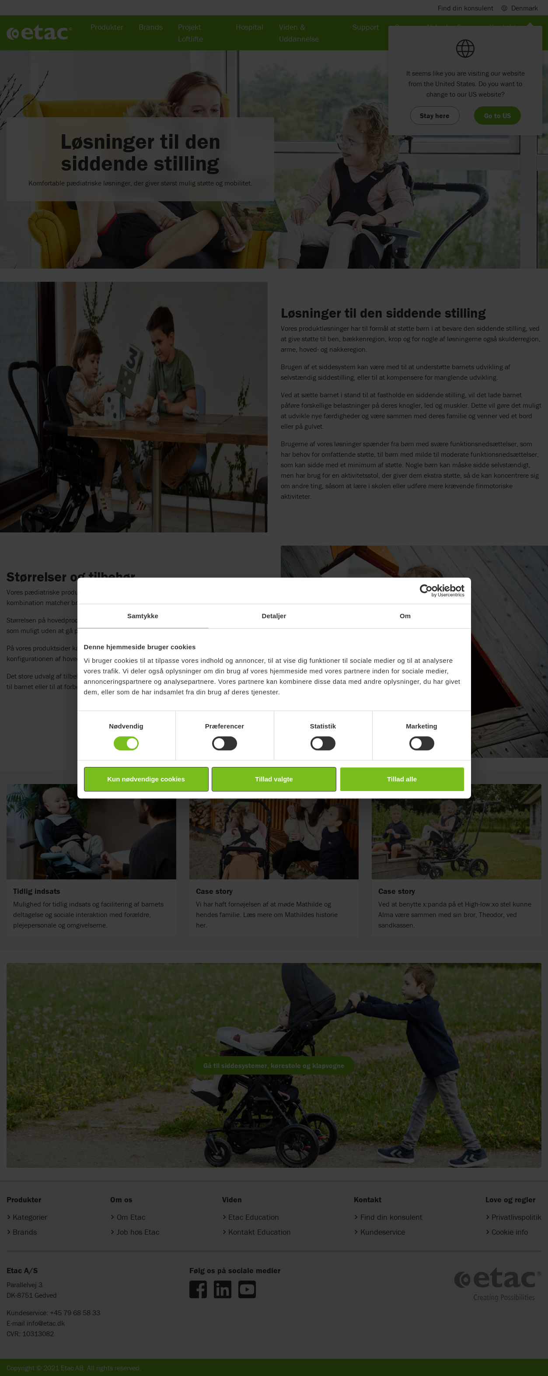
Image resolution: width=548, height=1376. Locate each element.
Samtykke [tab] (142, 616)
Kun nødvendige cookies (146, 779)
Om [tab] (405, 616)
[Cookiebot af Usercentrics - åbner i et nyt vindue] (426, 590)
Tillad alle (402, 779)
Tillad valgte (274, 779)
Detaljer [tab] (274, 616)
